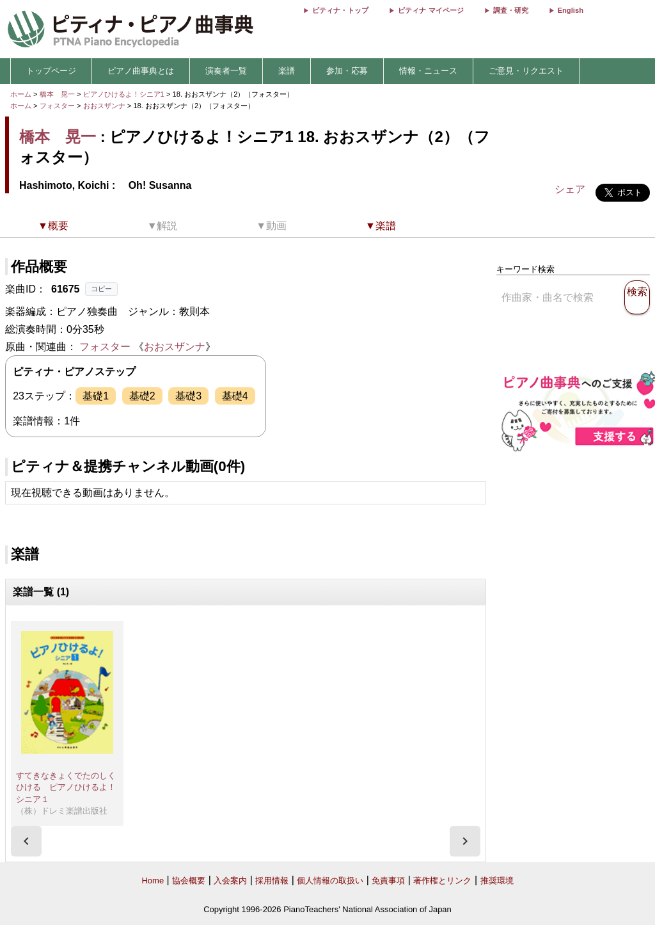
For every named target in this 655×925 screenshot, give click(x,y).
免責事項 (388, 880)
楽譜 (286, 71)
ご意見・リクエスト (526, 71)
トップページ (51, 71)
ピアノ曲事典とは (140, 71)
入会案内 (230, 880)
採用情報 (271, 880)
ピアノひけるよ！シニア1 (124, 94)
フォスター (57, 105)
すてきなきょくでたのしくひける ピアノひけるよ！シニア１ (66, 787)
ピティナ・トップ (340, 10)
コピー (101, 289)
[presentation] (26, 841)
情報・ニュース (428, 71)
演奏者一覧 (226, 71)
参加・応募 (347, 71)
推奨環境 (497, 880)
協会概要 (188, 880)
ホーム (20, 94)
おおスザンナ (105, 105)
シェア (570, 189)
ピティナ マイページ (430, 10)
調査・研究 (510, 10)
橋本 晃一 (57, 94)
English (570, 10)
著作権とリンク (442, 880)
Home (152, 880)
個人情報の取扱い (330, 880)
